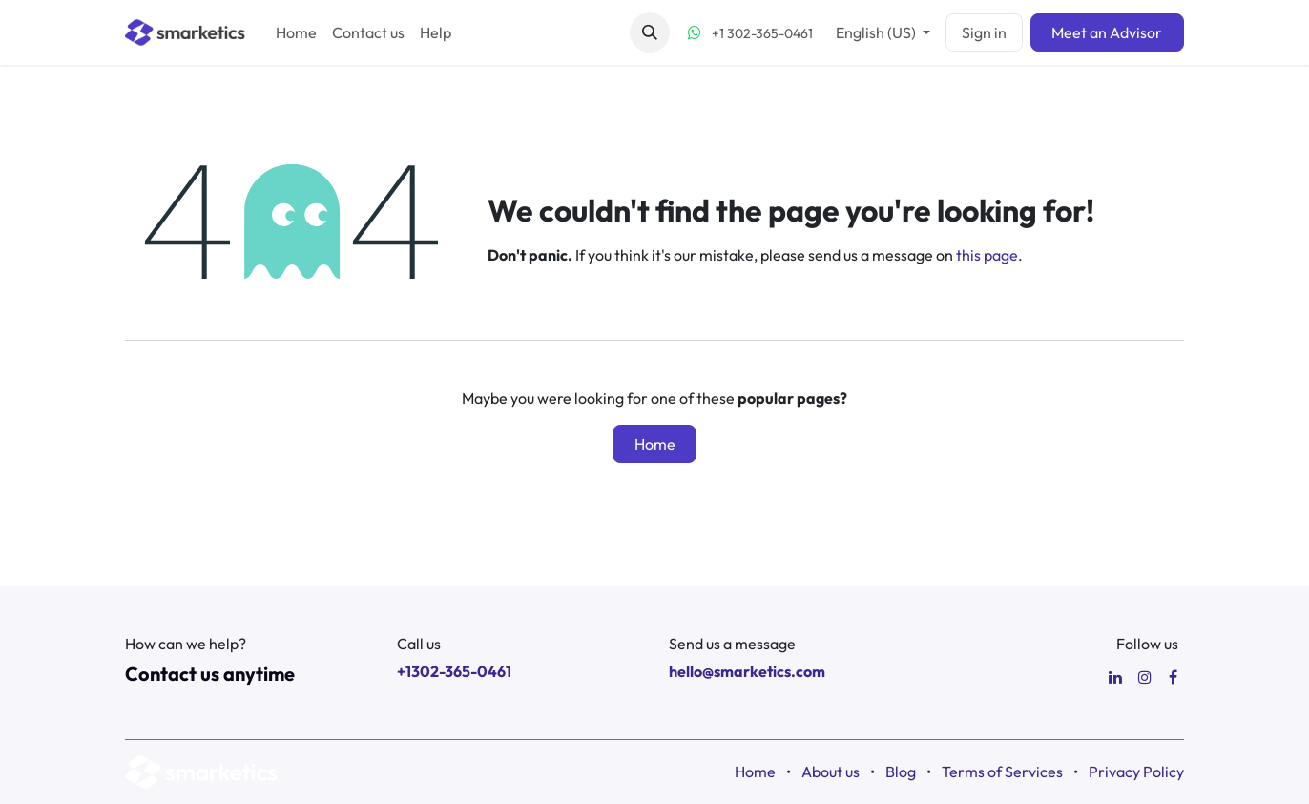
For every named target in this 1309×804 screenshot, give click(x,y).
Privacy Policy (1136, 771)
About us (830, 771)
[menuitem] (296, 32)
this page (987, 254)
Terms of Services (1002, 771)
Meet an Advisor (1106, 32)
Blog (900, 771)
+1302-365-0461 (454, 671)
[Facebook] (1173, 677)
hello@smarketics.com (747, 671)
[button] (650, 32)
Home (654, 444)
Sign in (984, 32)
